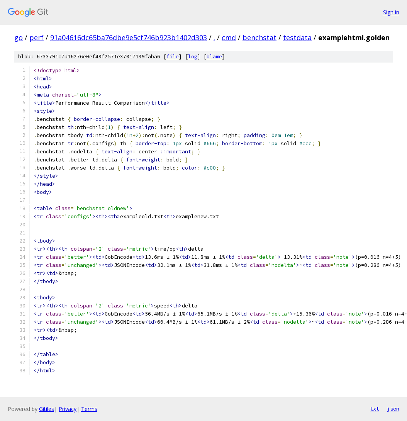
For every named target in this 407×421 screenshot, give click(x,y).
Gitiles (46, 409)
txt (374, 408)
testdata (297, 37)
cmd (229, 37)
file (172, 56)
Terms (89, 409)
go (18, 37)
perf (36, 37)
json (393, 408)
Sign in (391, 12)
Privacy (67, 409)
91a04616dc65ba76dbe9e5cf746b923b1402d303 (128, 37)
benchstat (259, 37)
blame (214, 56)
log (192, 56)
